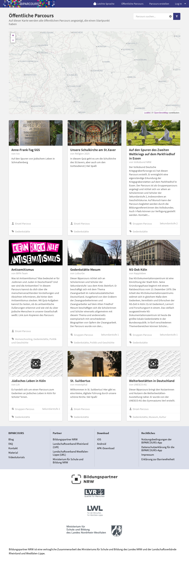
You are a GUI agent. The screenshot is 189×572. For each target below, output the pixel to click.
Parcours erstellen (159, 3)
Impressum (147, 454)
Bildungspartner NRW (65, 439)
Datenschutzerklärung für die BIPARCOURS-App (157, 448)
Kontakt (13, 448)
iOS (99, 439)
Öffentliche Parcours (132, 3)
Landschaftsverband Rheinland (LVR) (70, 445)
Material (13, 452)
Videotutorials (16, 457)
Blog (11, 439)
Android (101, 443)
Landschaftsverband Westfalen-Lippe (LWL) (71, 453)
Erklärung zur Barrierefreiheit (157, 459)
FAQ (10, 443)
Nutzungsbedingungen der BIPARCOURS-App (156, 441)
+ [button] (13, 35)
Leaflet (147, 113)
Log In (180, 3)
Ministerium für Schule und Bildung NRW (68, 460)
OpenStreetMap (161, 113)
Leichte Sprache (103, 3)
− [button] (13, 40)
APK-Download (105, 448)
